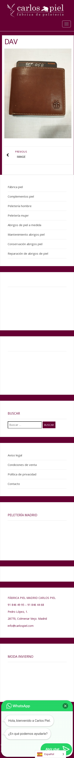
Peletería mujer (18, 215)
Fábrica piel (15, 187)
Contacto (14, 484)
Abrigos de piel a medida (24, 225)
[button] (65, 706)
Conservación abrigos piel (25, 244)
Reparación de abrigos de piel (28, 253)
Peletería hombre (20, 206)
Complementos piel (21, 196)
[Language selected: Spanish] (50, 754)
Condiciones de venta (22, 465)
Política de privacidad (22, 474)
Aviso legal (15, 455)
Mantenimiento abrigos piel (26, 234)
